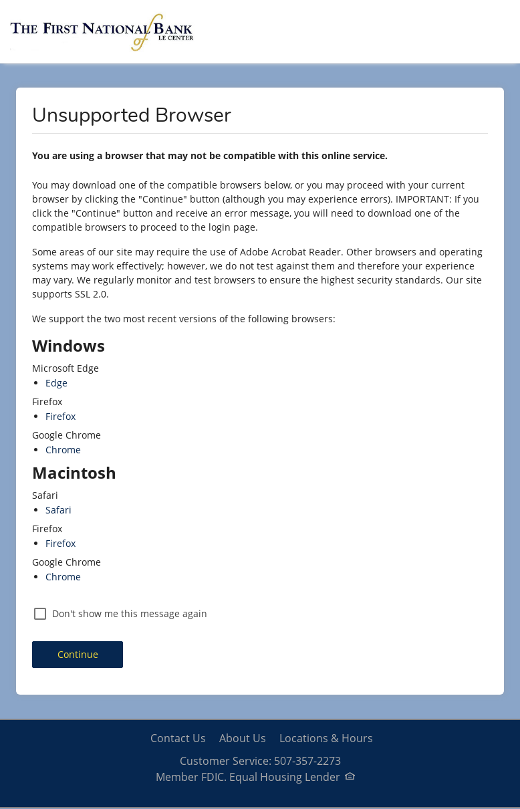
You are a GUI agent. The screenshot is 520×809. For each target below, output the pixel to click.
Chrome (63, 449)
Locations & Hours (326, 738)
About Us (242, 738)
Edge (56, 382)
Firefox (60, 416)
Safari (58, 509)
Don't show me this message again (129, 613)
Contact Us (178, 738)
